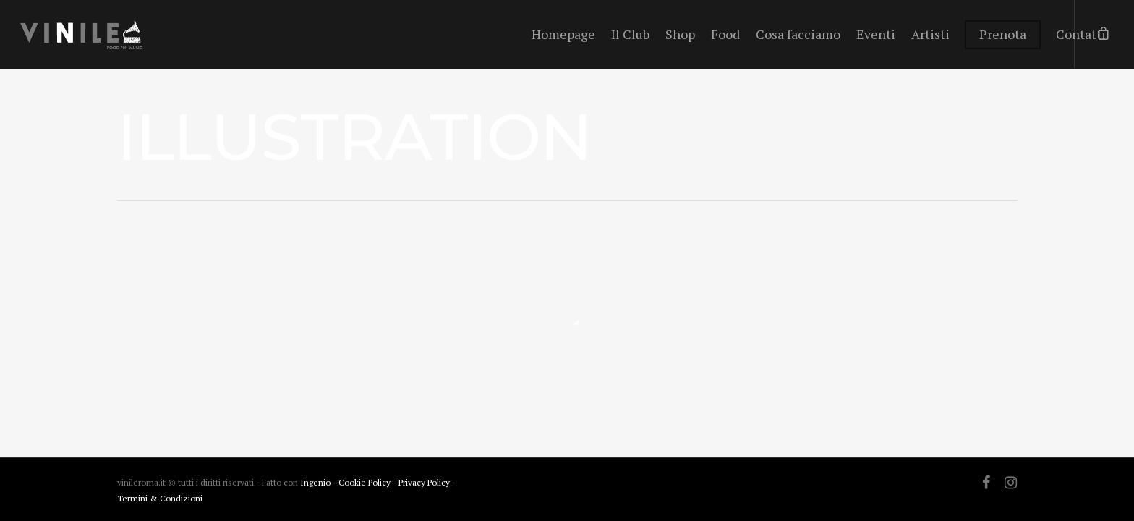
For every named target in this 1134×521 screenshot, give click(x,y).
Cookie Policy (365, 482)
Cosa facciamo (798, 34)
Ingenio (315, 482)
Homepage (563, 34)
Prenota (1002, 34)
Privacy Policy (425, 482)
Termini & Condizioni (159, 498)
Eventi (875, 34)
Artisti (930, 34)
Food (725, 34)
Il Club (630, 34)
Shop (680, 34)
